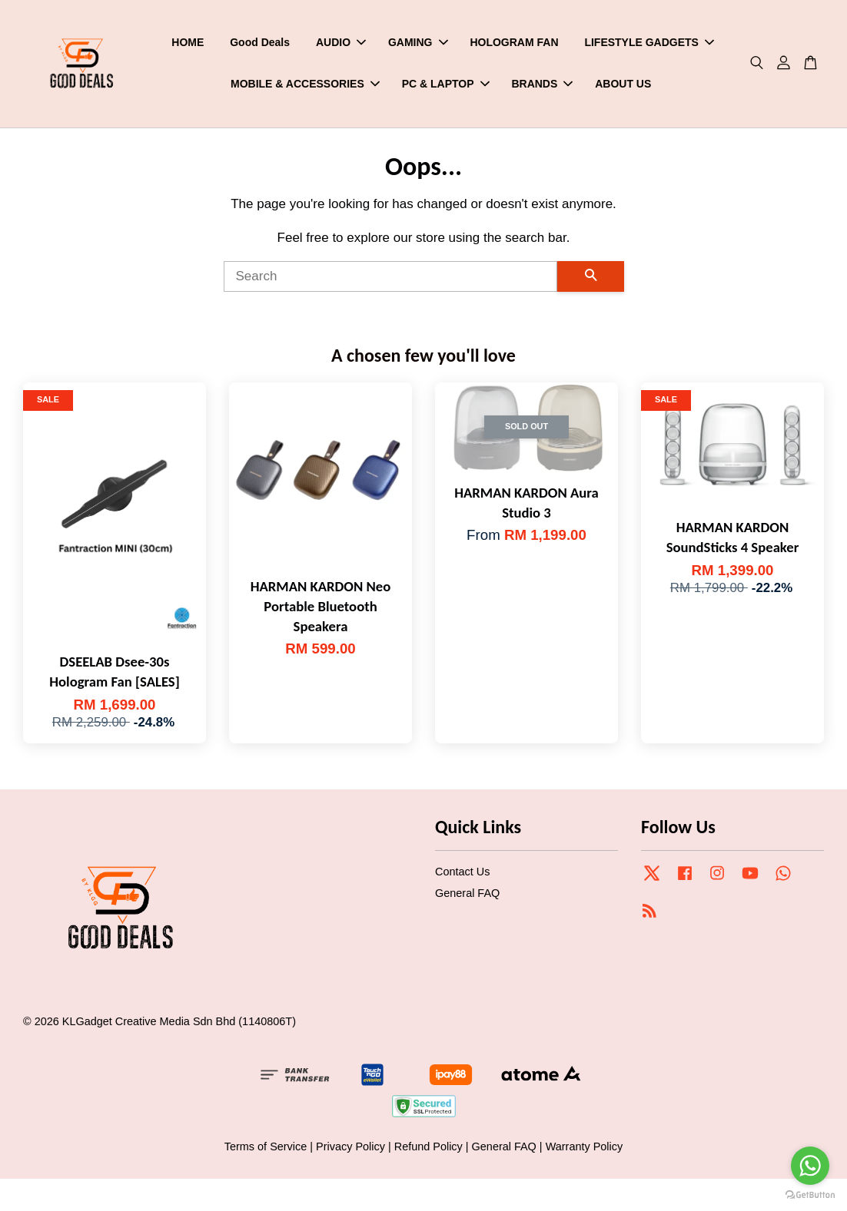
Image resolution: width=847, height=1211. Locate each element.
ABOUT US (623, 85)
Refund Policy (428, 1149)
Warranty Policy (584, 1149)
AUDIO (341, 44)
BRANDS (542, 85)
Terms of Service (265, 1149)
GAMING (418, 44)
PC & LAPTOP (446, 85)
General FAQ (467, 896)
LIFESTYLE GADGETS (649, 44)
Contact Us (462, 875)
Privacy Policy (350, 1149)
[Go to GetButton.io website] (810, 1195)
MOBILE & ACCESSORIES (305, 85)
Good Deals (260, 44)
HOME (187, 44)
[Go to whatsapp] (810, 1165)
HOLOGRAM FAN (514, 44)
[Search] (390, 280)
